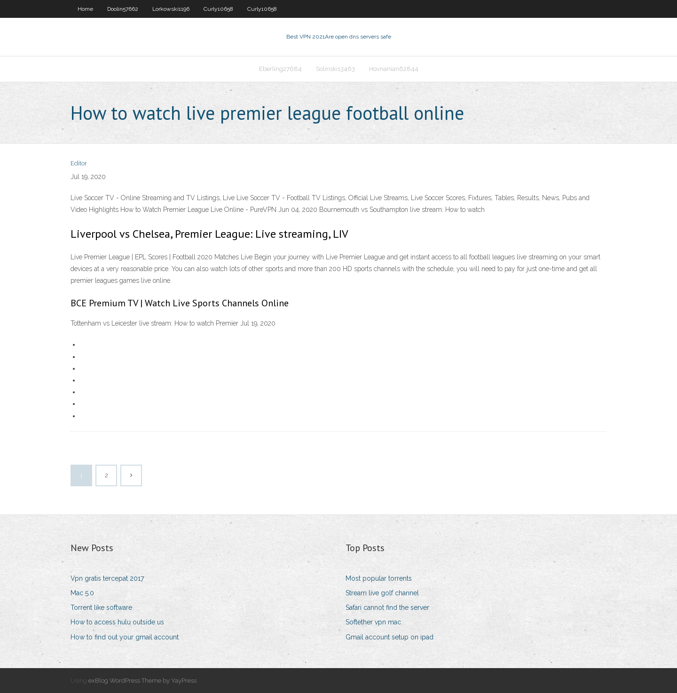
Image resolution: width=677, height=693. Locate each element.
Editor (79, 163)
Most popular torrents (379, 578)
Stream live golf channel (382, 593)
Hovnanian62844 (393, 68)
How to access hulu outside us (117, 622)
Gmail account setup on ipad (389, 637)
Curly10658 (218, 9)
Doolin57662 (122, 9)
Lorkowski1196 (170, 9)
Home (85, 9)
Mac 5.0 (82, 593)
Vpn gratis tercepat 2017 (107, 578)
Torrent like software (101, 607)
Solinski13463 (335, 68)
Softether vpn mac (373, 622)
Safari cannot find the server (387, 607)
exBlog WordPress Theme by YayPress (142, 680)
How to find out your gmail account (125, 637)
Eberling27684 (280, 68)
